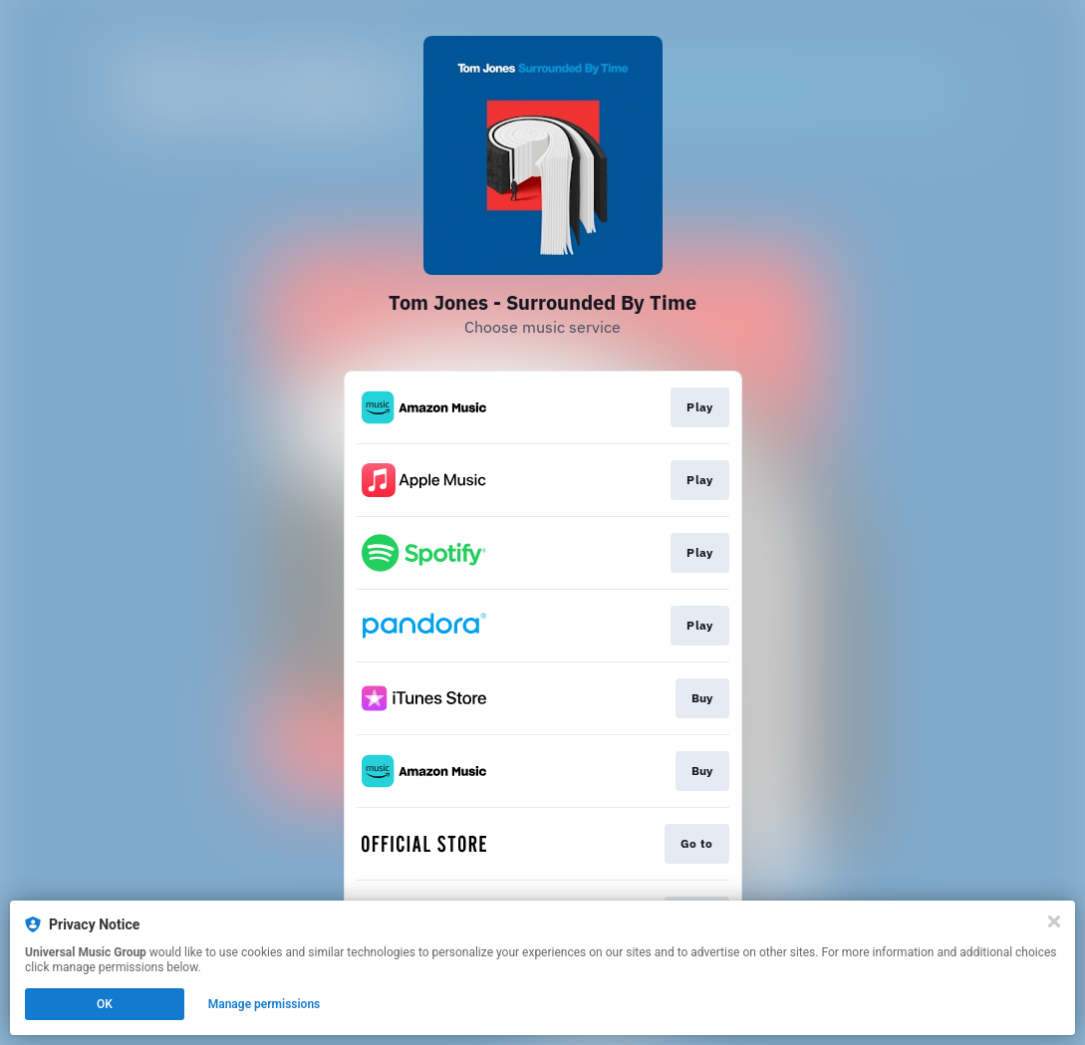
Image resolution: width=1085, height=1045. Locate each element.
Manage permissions (264, 1004)
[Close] (1054, 921)
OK (105, 1004)
